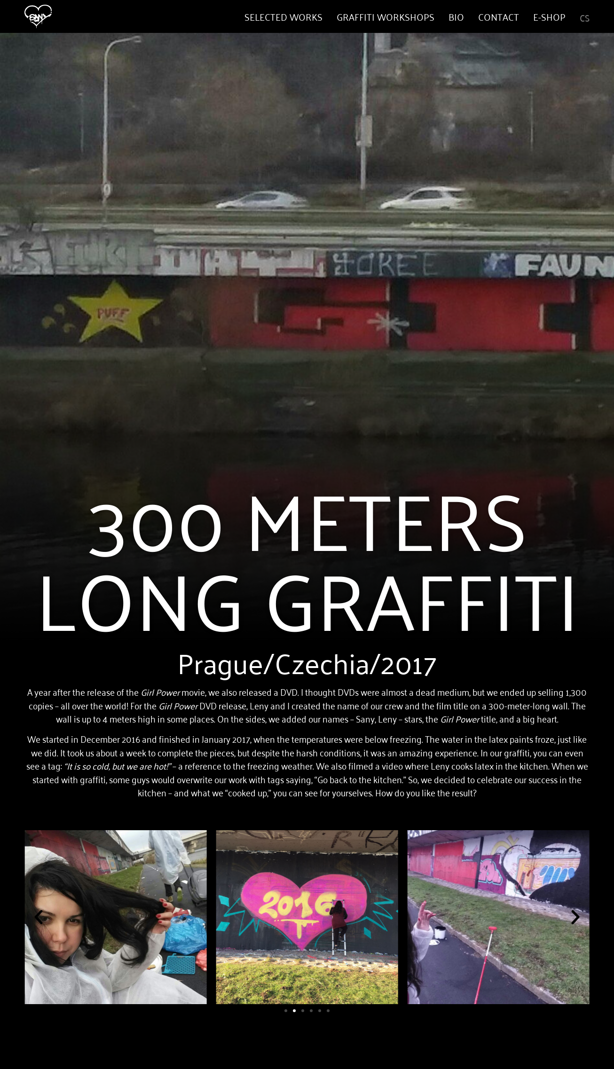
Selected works (283, 16)
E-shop (549, 16)
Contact (498, 16)
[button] (38, 917)
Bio (456, 16)
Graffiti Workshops (385, 16)
